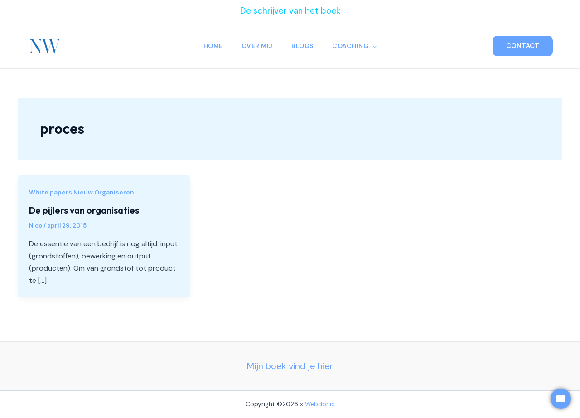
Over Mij (256, 46)
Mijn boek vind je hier (289, 366)
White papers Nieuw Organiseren (81, 192)
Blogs (303, 46)
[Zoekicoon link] (479, 45)
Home (211, 46)
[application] (374, 46)
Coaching (356, 46)
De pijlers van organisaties (84, 210)
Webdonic (319, 404)
